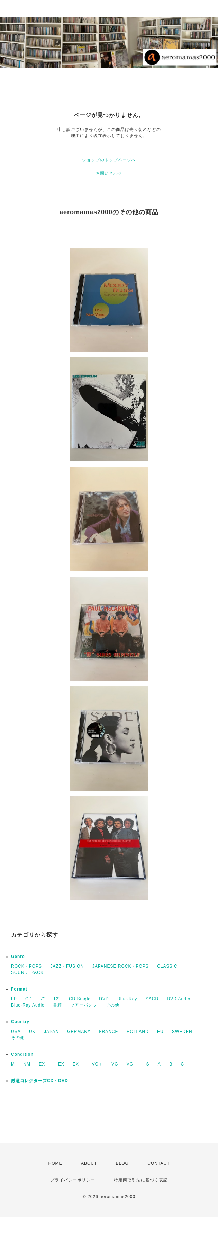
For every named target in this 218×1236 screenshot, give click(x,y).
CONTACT (158, 1163)
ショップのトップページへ (109, 160)
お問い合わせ (109, 173)
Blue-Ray (127, 998)
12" (57, 998)
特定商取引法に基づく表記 (141, 1180)
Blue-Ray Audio (28, 1005)
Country (20, 1021)
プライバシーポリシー (72, 1180)
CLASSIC (167, 966)
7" (42, 998)
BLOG (122, 1163)
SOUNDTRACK (27, 972)
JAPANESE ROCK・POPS (120, 966)
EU (160, 1031)
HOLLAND (138, 1031)
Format (19, 989)
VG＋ (97, 1064)
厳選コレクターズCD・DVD (39, 1080)
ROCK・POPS (26, 966)
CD (28, 998)
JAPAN (51, 1031)
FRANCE (108, 1031)
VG (114, 1064)
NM (26, 1064)
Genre (18, 956)
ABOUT (89, 1163)
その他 (112, 1005)
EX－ (78, 1064)
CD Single (80, 998)
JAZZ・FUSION (67, 966)
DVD (104, 998)
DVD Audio (178, 998)
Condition (22, 1054)
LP (14, 998)
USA (16, 1031)
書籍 (57, 1005)
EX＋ (44, 1064)
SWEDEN (182, 1031)
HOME (55, 1163)
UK (32, 1031)
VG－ (132, 1064)
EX (61, 1064)
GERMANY (79, 1031)
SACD (152, 998)
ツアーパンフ (83, 1005)
